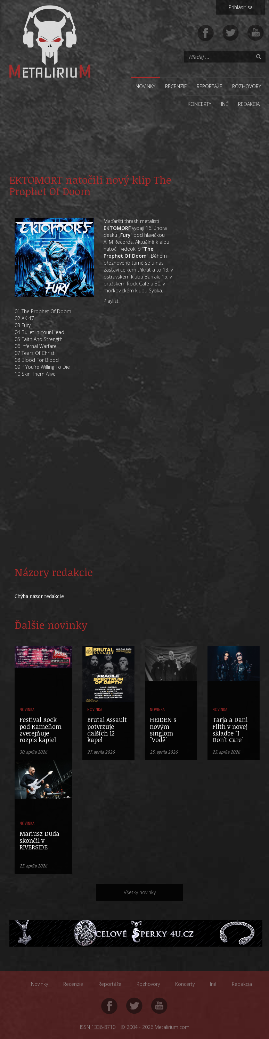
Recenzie (176, 86)
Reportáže (209, 86)
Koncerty (199, 104)
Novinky (145, 86)
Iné (224, 104)
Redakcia (249, 104)
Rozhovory (246, 86)
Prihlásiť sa (241, 7)
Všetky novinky (140, 892)
